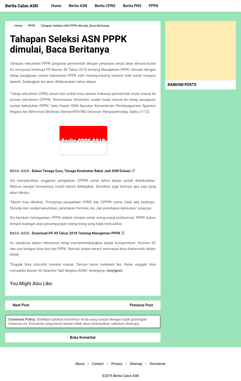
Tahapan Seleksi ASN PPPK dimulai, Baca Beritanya (68, 44)
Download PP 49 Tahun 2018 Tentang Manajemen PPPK (76, 233)
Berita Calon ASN (21, 5)
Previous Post (141, 305)
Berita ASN (78, 6)
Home (56, 6)
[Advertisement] (200, 50)
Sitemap (136, 364)
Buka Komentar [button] (83, 337)
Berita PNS (132, 6)
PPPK (153, 6)
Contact (98, 364)
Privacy (116, 364)
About (79, 364)
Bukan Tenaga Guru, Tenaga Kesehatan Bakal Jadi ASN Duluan (81, 171)
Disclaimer (158, 364)
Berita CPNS (105, 6)
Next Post (21, 305)
